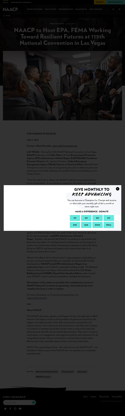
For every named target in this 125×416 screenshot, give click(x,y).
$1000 (97, 225)
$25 (86, 218)
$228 (86, 225)
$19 (75, 218)
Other (108, 225)
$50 (97, 218)
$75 (108, 218)
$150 (75, 225)
